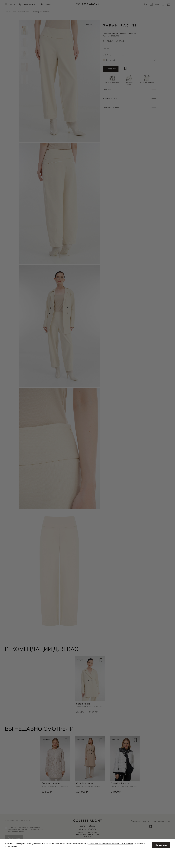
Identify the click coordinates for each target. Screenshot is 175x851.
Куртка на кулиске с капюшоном (55, 787)
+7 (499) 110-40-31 (87, 829)
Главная (8, 12)
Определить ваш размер (115, 55)
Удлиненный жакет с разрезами (89, 707)
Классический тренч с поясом (88, 787)
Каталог (15, 12)
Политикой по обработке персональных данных (111, 843)
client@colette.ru (87, 826)
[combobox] (129, 49)
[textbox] (129, 49)
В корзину (111, 69)
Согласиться (161, 845)
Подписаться (14, 838)
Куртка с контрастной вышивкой (124, 787)
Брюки (27, 12)
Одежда (21, 12)
